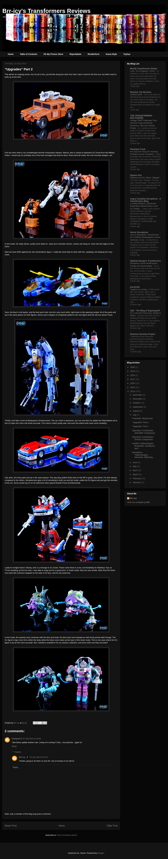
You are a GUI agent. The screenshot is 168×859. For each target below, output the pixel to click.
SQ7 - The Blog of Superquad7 (145, 310)
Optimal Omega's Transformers (145, 261)
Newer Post (11, 825)
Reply (14, 746)
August (136, 411)
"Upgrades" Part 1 (140, 426)
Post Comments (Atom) (67, 835)
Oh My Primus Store (53, 54)
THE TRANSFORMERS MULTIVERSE (141, 116)
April (135, 470)
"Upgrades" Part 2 (140, 422)
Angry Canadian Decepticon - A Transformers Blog (145, 200)
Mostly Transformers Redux (143, 68)
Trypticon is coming (139, 289)
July (135, 415)
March (136, 474)
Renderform (93, 54)
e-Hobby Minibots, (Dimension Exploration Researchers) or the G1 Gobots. (144, 206)
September (138, 407)
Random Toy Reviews (140, 92)
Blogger (100, 853)
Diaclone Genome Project (142, 334)
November (138, 399)
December (138, 395)
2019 (132, 371)
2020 (132, 367)
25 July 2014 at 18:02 (32, 738)
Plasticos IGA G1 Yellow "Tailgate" (145, 178)
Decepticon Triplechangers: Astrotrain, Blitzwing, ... (143, 455)
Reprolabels (75, 54)
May (135, 466)
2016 (132, 383)
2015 (132, 387)
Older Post (112, 825)
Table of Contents (28, 54)
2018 (132, 375)
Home (11, 54)
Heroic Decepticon (139, 232)
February (137, 478)
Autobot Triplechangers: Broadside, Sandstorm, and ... (143, 446)
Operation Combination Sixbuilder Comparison (143, 431)
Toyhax (126, 54)
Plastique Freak (137, 149)
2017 (132, 379)
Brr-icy (22, 757)
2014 (132, 391)
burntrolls (135, 287)
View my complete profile (138, 502)
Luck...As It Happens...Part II (143, 71)
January (137, 482)
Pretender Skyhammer (142, 418)
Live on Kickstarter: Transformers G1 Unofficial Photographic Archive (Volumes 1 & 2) (145, 237)
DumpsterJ (17, 738)
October (137, 403)
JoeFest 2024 (136, 94)
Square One (136, 175)
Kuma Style (111, 54)
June (135, 462)
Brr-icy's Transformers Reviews (46, 11)
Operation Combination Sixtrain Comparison (142, 438)
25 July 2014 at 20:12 (39, 757)
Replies (18, 752)
